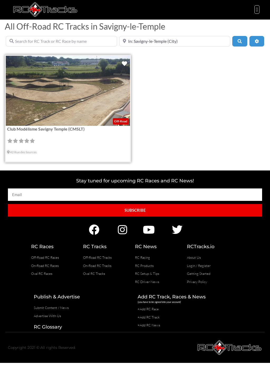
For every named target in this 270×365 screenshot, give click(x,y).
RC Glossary (48, 327)
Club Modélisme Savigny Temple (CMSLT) (46, 128)
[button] (256, 9)
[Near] (174, 41)
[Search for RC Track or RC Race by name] (61, 41)
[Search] (239, 41)
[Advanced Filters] (256, 41)
